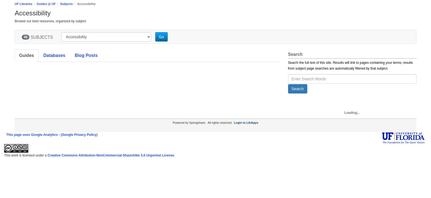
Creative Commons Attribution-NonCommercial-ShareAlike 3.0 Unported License (111, 155)
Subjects (66, 4)
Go (161, 37)
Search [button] (298, 89)
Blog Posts (86, 55)
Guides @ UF (46, 4)
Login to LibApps (246, 122)
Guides (26, 55)
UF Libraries (23, 4)
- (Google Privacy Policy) (78, 135)
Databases (54, 55)
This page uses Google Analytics (32, 135)
